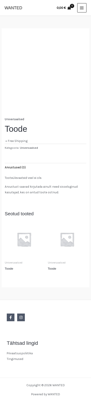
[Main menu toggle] (81, 7)
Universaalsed (14, 119)
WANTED (13, 7)
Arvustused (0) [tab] (15, 167)
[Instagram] (21, 317)
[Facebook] (10, 317)
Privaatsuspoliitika (20, 353)
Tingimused (15, 359)
